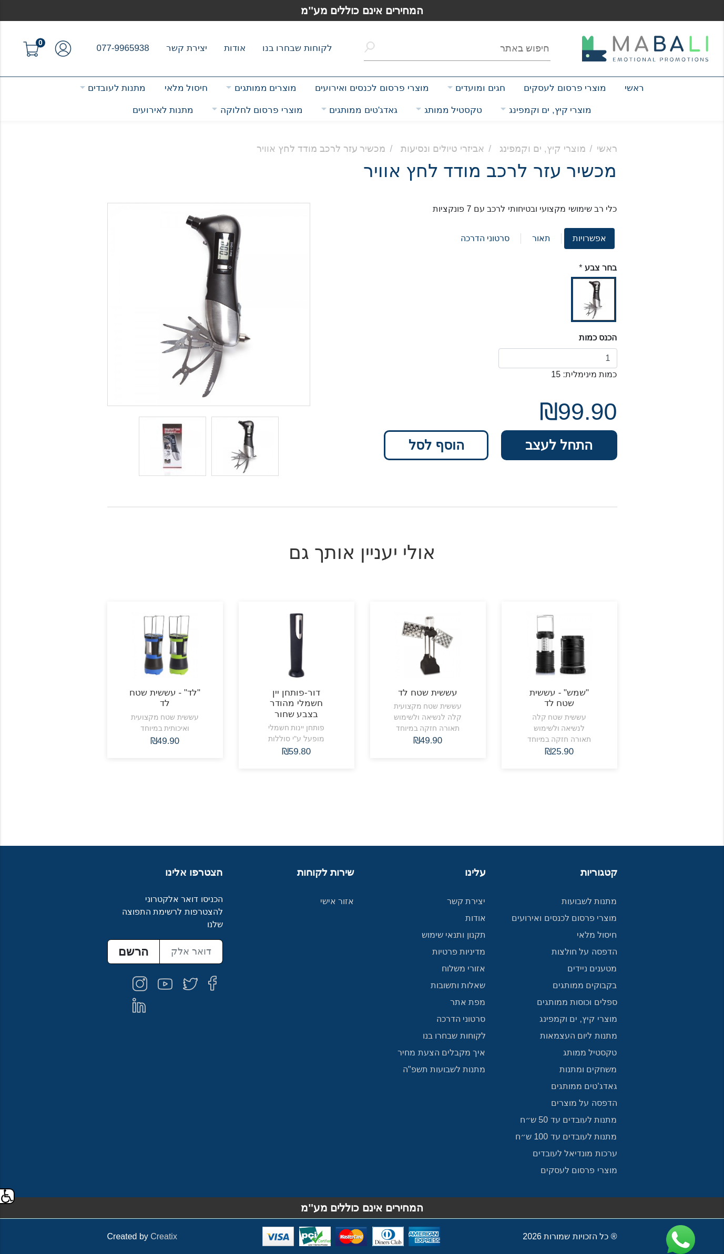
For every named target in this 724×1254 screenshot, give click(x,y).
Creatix (163, 1236)
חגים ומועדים (480, 88)
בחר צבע (601, 267)
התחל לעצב (559, 445)
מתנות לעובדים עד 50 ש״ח (568, 1119)
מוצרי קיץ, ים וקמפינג (550, 110)
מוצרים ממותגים (265, 88)
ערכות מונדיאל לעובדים (575, 1153)
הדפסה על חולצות (584, 951)
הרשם (133, 951)
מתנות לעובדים (117, 88)
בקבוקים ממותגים (585, 985)
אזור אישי (337, 901)
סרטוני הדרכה (485, 238)
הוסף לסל (436, 445)
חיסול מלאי (186, 88)
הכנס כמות (598, 337)
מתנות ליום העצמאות (578, 1035)
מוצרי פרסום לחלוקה (261, 110)
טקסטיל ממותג (453, 110)
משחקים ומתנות (588, 1069)
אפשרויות (589, 238)
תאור (541, 238)
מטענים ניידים (592, 968)
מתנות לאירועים (163, 110)
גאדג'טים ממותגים (363, 110)
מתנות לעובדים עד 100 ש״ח (566, 1136)
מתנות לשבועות (589, 901)
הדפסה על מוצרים (584, 1102)
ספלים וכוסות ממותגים (577, 1002)
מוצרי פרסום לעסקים (565, 88)
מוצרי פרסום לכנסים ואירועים (372, 88)
